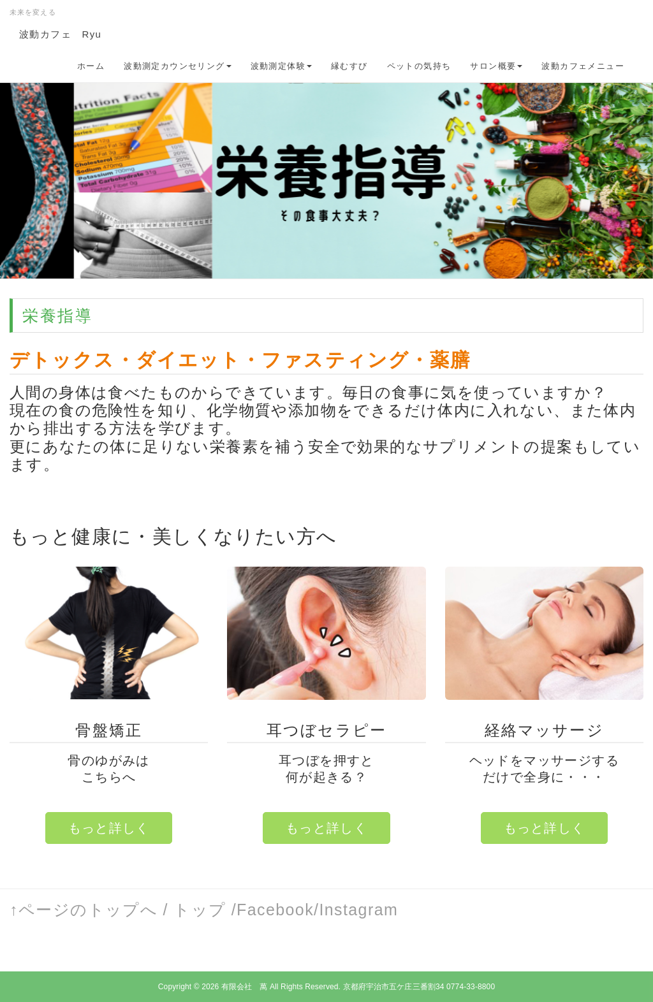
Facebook (275, 909)
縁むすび (349, 66)
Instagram (358, 909)
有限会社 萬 (244, 986)
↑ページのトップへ (84, 909)
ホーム (91, 66)
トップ (199, 909)
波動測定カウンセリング (177, 66)
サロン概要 (496, 66)
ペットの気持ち (419, 66)
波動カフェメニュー (582, 66)
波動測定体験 (281, 66)
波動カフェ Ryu (60, 34)
